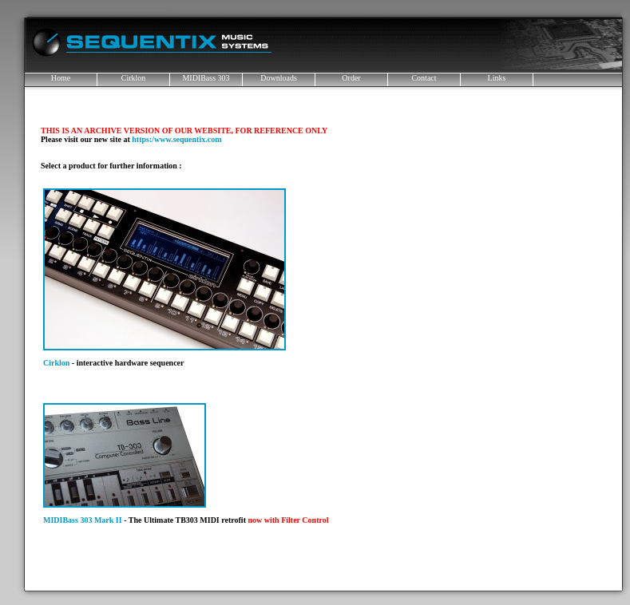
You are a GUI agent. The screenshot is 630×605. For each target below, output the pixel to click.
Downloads (278, 77)
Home (60, 77)
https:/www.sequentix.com (176, 139)
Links (497, 77)
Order (351, 77)
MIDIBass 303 (205, 77)
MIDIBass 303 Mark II (82, 520)
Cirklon (133, 77)
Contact (423, 77)
